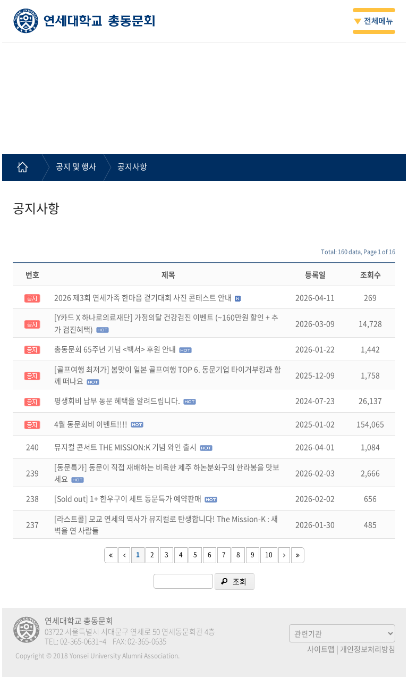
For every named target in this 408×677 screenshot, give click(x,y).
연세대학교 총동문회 (84, 21)
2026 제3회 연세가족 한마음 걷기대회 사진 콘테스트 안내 (143, 297)
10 (269, 554)
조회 (239, 581)
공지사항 (132, 166)
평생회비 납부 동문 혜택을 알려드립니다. (117, 400)
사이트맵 (321, 648)
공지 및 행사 (76, 166)
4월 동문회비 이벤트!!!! (91, 424)
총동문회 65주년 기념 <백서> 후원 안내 (115, 349)
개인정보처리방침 (367, 648)
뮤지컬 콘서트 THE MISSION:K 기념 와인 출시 (125, 446)
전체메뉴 (374, 21)
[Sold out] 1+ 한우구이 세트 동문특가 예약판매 (127, 498)
